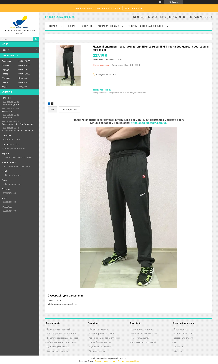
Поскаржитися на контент (105, 361)
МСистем (177, 351)
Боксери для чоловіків (57, 351)
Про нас (71, 26)
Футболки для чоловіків (57, 346)
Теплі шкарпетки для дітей (144, 333)
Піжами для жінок (97, 351)
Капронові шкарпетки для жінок (104, 337)
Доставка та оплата (183, 337)
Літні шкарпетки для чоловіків (61, 333)
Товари (5, 49)
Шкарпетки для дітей (141, 329)
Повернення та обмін (183, 333)
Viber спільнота (133, 8)
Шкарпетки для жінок (99, 329)
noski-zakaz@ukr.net (11, 175)
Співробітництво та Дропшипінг (146, 26)
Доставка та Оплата (108, 26)
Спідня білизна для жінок (101, 342)
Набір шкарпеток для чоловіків (61, 342)
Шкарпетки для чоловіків (58, 329)
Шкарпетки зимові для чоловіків (62, 337)
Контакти (87, 26)
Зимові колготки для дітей (143, 342)
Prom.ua (123, 358)
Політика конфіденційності (129, 361)
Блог (175, 342)
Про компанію (180, 329)
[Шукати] (36, 39)
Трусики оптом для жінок (101, 346)
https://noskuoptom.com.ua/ (149, 122)
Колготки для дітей (140, 337)
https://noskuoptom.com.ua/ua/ (16, 166)
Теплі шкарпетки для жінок (102, 333)
